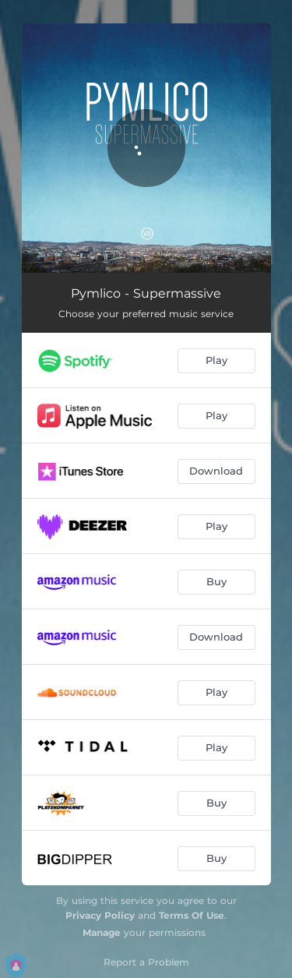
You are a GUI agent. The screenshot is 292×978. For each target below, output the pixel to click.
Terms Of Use (191, 915)
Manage (102, 932)
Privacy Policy (100, 915)
